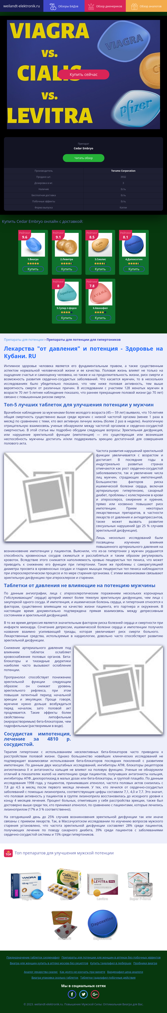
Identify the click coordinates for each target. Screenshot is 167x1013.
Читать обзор (83, 158)
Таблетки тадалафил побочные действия (108, 977)
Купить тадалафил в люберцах (110, 963)
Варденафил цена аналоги (125, 972)
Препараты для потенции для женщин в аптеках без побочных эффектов (110, 957)
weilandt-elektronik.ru (21, 6)
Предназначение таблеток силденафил (33, 957)
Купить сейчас (83, 74)
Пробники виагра (145, 963)
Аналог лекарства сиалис (41, 972)
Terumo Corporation (123, 170)
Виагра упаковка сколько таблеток (54, 977)
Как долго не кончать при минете (82, 972)
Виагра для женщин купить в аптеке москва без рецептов (49, 963)
